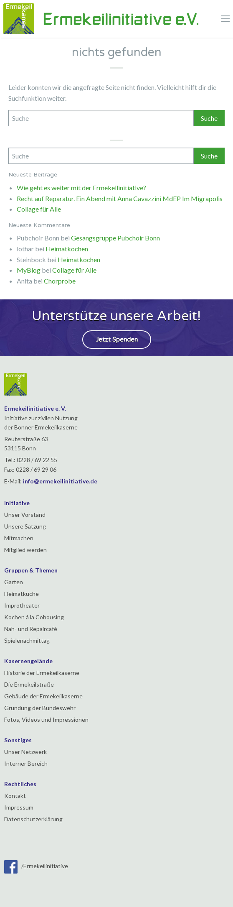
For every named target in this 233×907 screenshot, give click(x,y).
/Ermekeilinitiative (36, 865)
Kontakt (15, 795)
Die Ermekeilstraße (29, 684)
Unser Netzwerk (25, 751)
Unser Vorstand (25, 514)
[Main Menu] (225, 18)
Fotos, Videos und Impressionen (46, 719)
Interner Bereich (26, 763)
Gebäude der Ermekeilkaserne (43, 696)
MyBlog (29, 270)
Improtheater (22, 605)
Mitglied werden (25, 549)
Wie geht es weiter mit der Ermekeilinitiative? (81, 188)
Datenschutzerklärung (33, 819)
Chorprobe (60, 281)
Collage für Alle (39, 209)
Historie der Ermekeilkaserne (41, 672)
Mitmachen (18, 538)
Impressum (18, 807)
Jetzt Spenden (117, 339)
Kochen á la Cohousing (34, 617)
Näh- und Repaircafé (30, 628)
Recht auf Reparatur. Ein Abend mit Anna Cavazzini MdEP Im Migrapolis (120, 198)
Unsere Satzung (25, 526)
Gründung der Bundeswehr (40, 707)
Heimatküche (21, 593)
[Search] (101, 118)
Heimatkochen (67, 249)
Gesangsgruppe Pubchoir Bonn (115, 238)
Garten (13, 581)
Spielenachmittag (27, 640)
